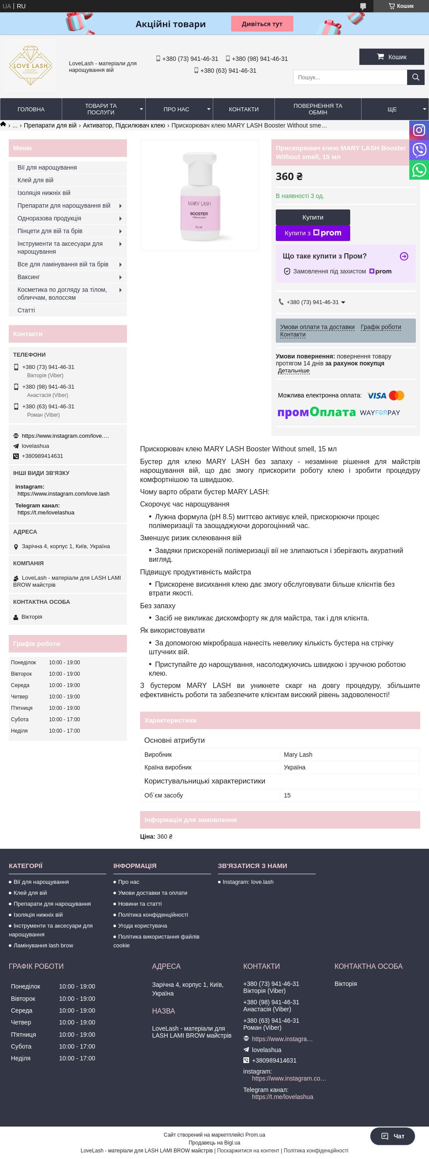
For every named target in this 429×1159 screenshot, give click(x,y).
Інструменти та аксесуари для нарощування (60, 247)
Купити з (313, 233)
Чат (392, 1136)
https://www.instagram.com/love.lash (65, 435)
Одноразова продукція (49, 218)
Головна (31, 109)
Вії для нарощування (47, 167)
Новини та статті (140, 903)
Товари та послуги (100, 109)
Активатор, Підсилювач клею (124, 125)
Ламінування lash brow (43, 945)
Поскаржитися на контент (248, 1151)
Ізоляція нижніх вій (44, 192)
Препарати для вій (50, 125)
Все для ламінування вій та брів (63, 264)
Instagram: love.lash (248, 882)
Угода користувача (142, 925)
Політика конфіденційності (153, 914)
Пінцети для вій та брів (50, 230)
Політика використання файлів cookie (156, 941)
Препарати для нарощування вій (64, 205)
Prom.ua (255, 1135)
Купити (313, 217)
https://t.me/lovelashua (46, 512)
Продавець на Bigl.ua (214, 1143)
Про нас (177, 109)
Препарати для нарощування (52, 903)
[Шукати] (416, 77)
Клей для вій (35, 180)
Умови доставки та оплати (152, 893)
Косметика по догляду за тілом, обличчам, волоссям (62, 293)
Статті (26, 310)
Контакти (244, 109)
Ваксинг (29, 276)
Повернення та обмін (318, 109)
